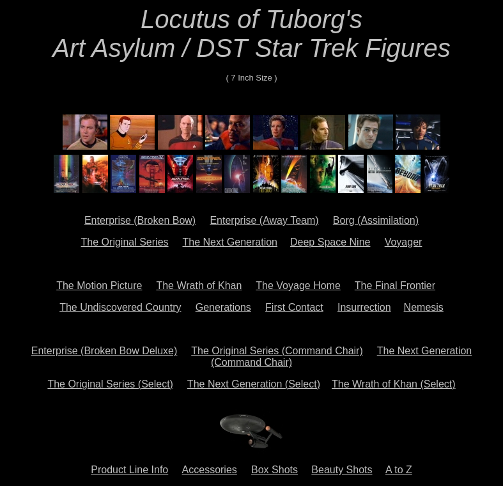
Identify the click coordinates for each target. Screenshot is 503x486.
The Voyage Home (298, 285)
